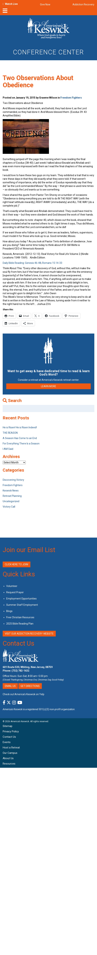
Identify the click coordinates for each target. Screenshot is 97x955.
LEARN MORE (48, 386)
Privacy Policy (11, 731)
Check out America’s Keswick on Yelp (23, 694)
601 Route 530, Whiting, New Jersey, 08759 (28, 667)
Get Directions (30, 686)
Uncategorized (11, 501)
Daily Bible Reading (13, 262)
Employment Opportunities (21, 598)
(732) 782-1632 (20, 670)
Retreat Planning (12, 495)
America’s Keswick (20, 721)
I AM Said (8, 448)
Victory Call (9, 506)
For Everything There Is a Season (21, 443)
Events (7, 742)
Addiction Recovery (83, 4)
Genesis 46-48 (32, 262)
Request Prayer (15, 592)
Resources (9, 763)
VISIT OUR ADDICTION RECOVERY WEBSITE (29, 633)
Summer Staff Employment (22, 604)
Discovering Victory (13, 479)
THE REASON (10, 432)
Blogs (9, 611)
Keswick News (11, 490)
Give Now (45, 4)
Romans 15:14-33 (52, 262)
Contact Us (18, 643)
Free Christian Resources (20, 617)
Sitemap (7, 726)
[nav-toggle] (5, 11)
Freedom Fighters (71, 97)
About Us (8, 758)
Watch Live (11, 4)
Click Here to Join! (16, 564)
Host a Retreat (11, 747)
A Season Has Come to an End (20, 438)
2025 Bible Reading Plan (19, 623)
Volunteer (11, 586)
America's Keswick (13, 709)
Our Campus (10, 753)
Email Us (10, 686)
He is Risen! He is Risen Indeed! (20, 427)
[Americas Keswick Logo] (48, 29)
